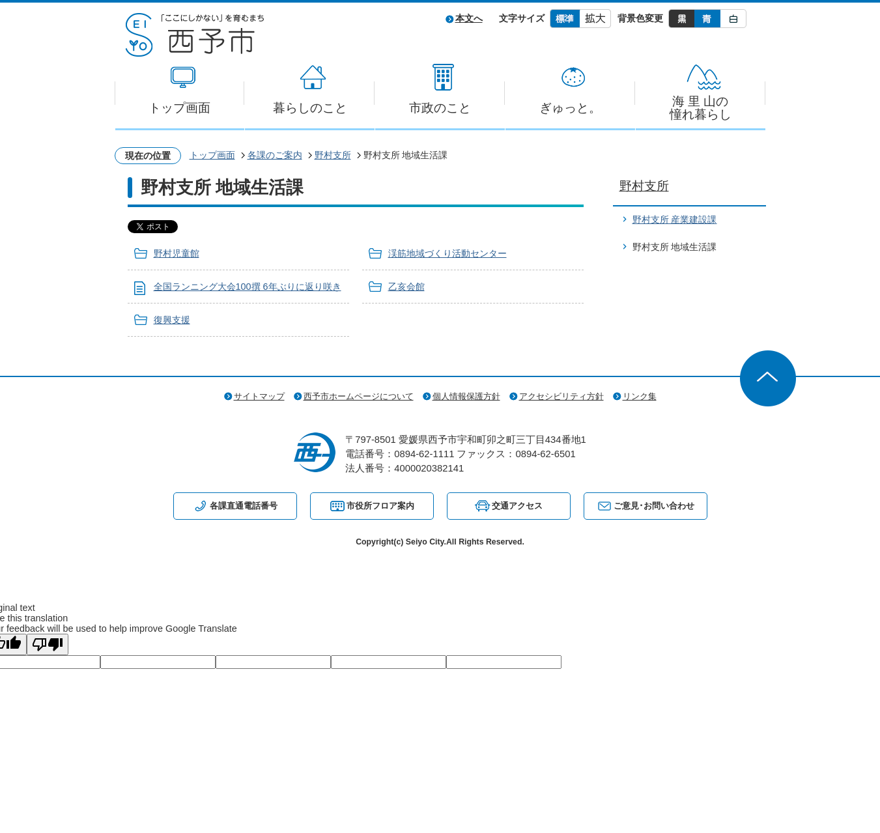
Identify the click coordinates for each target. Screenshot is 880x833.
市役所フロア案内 (380, 506)
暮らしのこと (310, 108)
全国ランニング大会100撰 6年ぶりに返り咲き (247, 286)
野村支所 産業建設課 (674, 219)
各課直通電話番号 (243, 506)
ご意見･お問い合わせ (654, 506)
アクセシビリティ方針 (561, 396)
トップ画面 (179, 108)
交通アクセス (517, 506)
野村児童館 (176, 253)
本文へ (469, 18)
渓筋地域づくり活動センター (447, 253)
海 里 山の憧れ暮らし (700, 107)
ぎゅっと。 (570, 108)
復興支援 (172, 320)
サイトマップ (259, 396)
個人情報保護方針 (466, 396)
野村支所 (333, 155)
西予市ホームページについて (359, 396)
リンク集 (640, 396)
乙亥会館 (406, 286)
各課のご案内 (275, 155)
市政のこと (440, 108)
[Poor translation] (47, 644)
